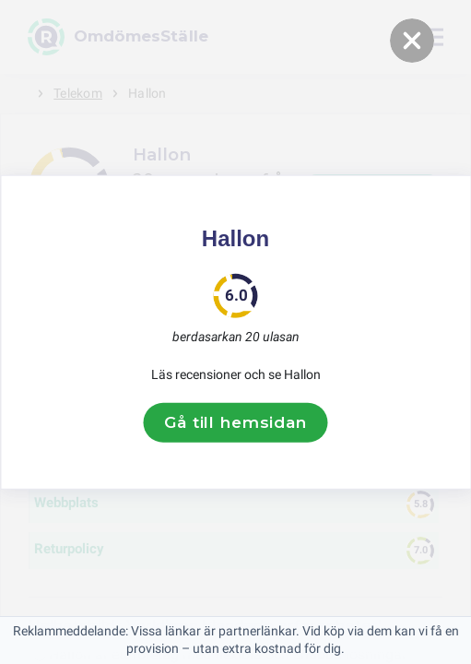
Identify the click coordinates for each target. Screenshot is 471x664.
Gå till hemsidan (235, 422)
